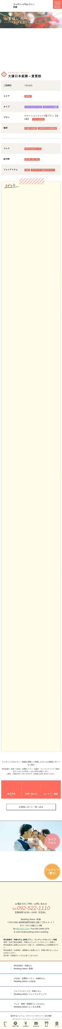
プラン (57, 1024)
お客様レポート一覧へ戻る (31, 807)
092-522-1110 (22, 929)
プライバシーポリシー (34, 1016)
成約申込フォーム (17, 1016)
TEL (5, 1024)
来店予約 (15, 1024)
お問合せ (36, 1024)
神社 (46, 1024)
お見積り (26, 1024)
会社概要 (48, 1016)
